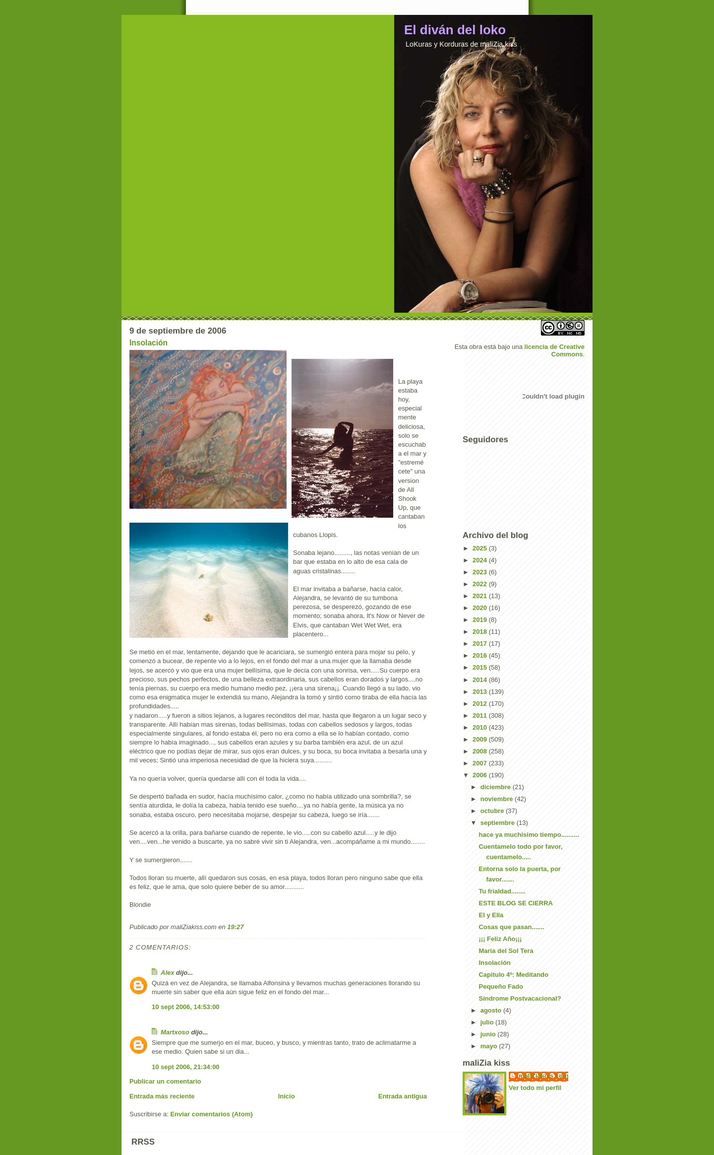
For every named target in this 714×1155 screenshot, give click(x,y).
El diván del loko (455, 29)
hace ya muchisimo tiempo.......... (528, 834)
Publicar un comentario (165, 1081)
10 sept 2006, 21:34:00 (186, 1067)
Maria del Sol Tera (505, 950)
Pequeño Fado (500, 986)
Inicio (286, 1096)
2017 (481, 643)
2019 (481, 619)
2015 (481, 667)
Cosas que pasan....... (511, 927)
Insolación (148, 343)
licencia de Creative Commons (555, 350)
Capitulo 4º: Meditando (513, 974)
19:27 (235, 927)
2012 (481, 703)
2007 (481, 763)
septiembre (498, 822)
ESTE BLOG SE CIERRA (515, 903)
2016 (481, 655)
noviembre (497, 799)
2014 (481, 679)
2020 (481, 607)
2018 (481, 631)
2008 (481, 751)
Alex (167, 972)
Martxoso (175, 1032)
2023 (481, 572)
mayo (489, 1046)
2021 (481, 596)
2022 (481, 584)
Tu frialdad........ (501, 891)
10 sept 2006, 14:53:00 (186, 1007)
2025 (481, 548)
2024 (481, 560)
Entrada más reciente (162, 1096)
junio (489, 1034)
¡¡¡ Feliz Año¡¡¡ (500, 939)
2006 (481, 775)
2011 (481, 715)
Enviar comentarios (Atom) (211, 1114)
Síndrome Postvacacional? (519, 998)
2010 (481, 727)
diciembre (496, 787)
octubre (493, 811)
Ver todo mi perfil (535, 1087)
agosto (491, 1010)
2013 (481, 691)
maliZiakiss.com (543, 1076)
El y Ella (490, 915)
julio (487, 1022)
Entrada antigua (402, 1096)
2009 (481, 739)
